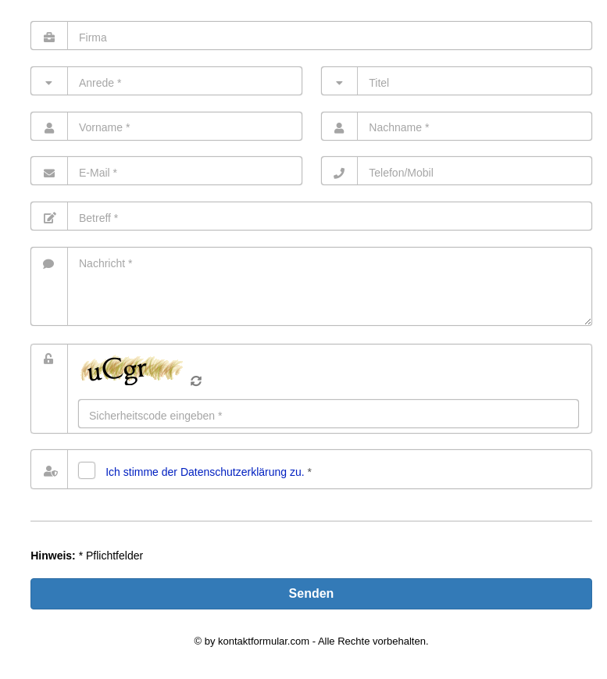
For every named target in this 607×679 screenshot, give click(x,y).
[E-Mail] (166, 170)
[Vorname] (166, 126)
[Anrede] (166, 80)
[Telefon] (456, 170)
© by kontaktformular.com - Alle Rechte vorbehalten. (311, 641)
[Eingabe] (328, 413)
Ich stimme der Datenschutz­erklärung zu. (204, 472)
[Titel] (456, 80)
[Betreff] (311, 216)
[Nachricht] (311, 286)
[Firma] (311, 35)
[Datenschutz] (86, 470)
